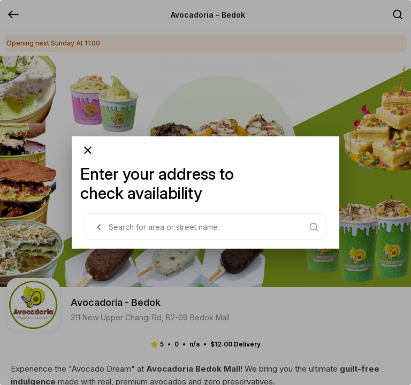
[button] (99, 227)
